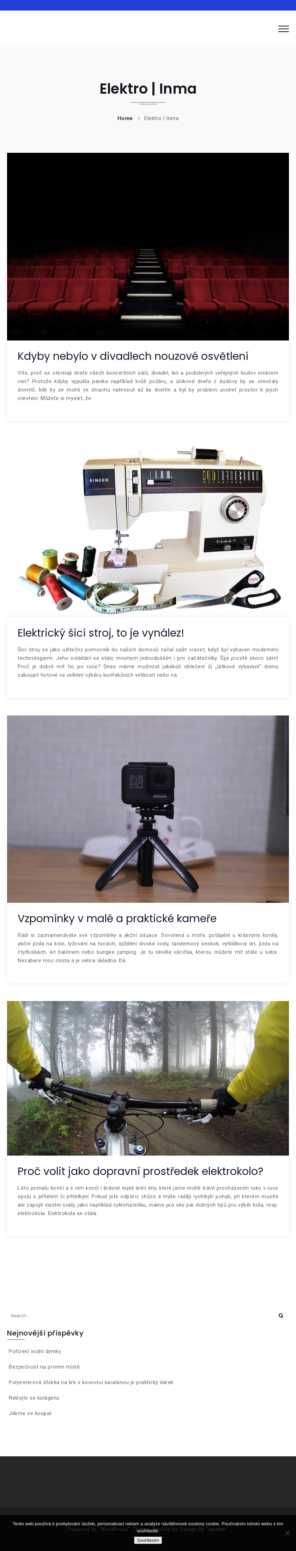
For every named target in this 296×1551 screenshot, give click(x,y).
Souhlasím (148, 1540)
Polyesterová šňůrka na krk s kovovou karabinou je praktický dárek (91, 1382)
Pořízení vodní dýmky (35, 1351)
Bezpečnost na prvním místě (44, 1367)
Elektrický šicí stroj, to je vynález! (101, 633)
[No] (287, 1533)
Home (125, 118)
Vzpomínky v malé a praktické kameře (117, 918)
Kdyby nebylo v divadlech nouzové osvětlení (133, 356)
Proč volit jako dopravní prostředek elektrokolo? (140, 1171)
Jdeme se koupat (30, 1413)
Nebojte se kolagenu (34, 1398)
